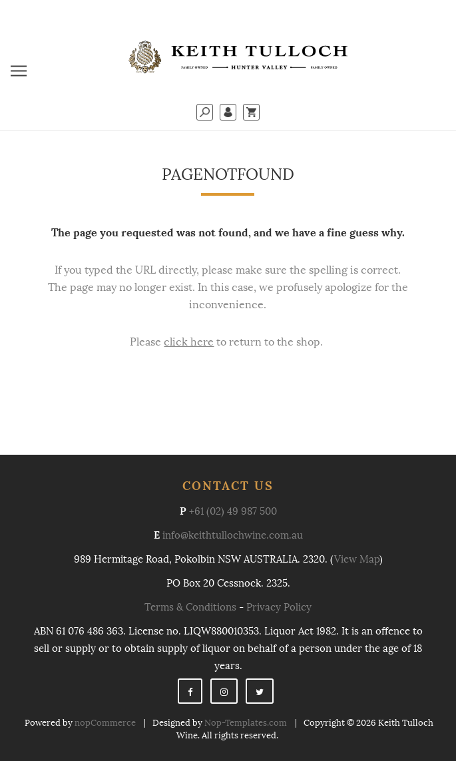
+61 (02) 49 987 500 (233, 511)
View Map (356, 559)
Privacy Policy (279, 607)
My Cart (251, 112)
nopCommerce (105, 723)
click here (189, 342)
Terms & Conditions (190, 607)
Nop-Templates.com (245, 723)
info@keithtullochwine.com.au (232, 535)
